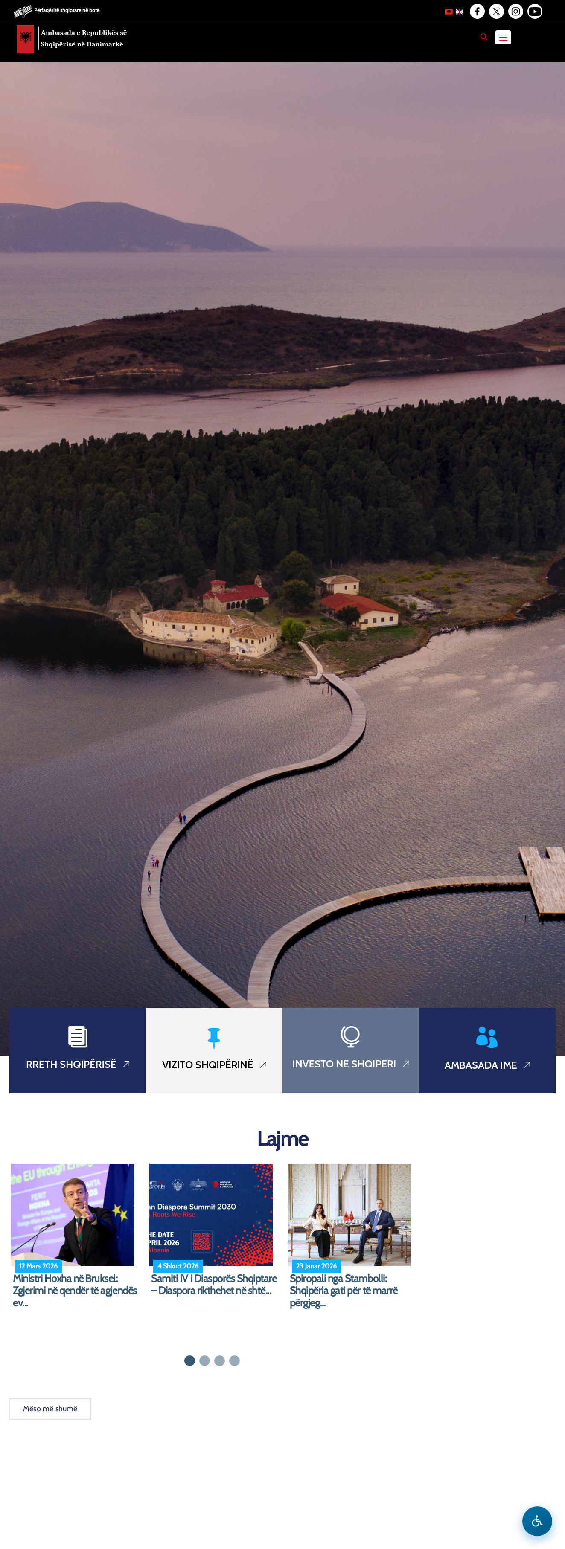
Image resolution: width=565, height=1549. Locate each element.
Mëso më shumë (50, 1408)
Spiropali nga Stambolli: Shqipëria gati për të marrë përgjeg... (344, 1291)
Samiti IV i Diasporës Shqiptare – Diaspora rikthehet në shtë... (214, 1285)
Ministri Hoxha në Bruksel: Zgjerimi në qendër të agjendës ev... (75, 1291)
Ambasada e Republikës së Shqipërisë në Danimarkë (84, 38)
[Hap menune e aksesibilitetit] (537, 1521)
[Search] (483, 36)
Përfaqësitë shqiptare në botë (66, 10)
